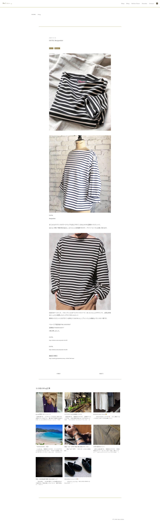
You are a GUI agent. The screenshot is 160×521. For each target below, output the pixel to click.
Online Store (136, 3)
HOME (34, 14)
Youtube (144, 3)
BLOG (51, 48)
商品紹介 (57, 48)
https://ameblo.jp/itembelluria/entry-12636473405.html (61, 358)
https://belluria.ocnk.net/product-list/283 (58, 340)
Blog (128, 3)
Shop (122, 3)
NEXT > (101, 373)
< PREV (58, 373)
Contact (151, 3)
